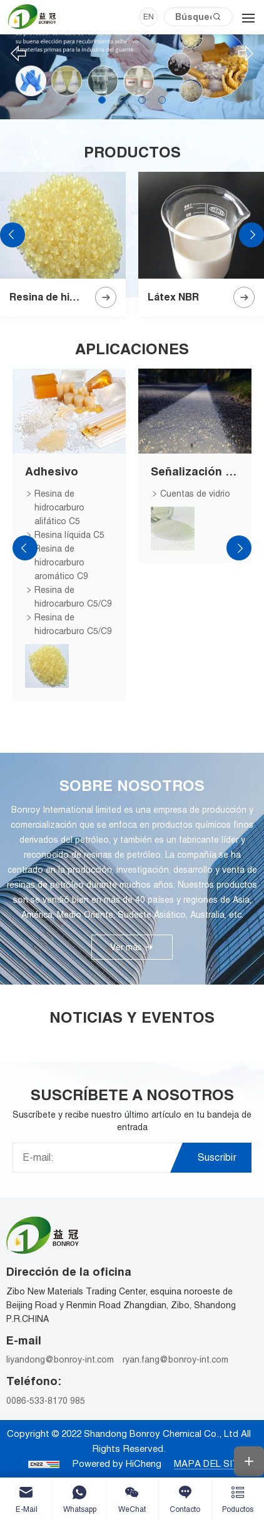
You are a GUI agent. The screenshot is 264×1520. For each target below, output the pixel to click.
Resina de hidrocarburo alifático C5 (59, 507)
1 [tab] (102, 100)
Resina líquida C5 (69, 535)
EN (148, 16)
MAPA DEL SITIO (211, 1463)
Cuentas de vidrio (195, 494)
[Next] (246, 54)
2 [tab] (122, 100)
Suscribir (217, 1157)
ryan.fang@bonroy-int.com (175, 1359)
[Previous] (18, 54)
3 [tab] (142, 100)
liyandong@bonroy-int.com (60, 1359)
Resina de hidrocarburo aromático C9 (61, 562)
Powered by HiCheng (116, 1463)
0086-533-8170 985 (45, 1401)
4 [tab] (162, 100)
